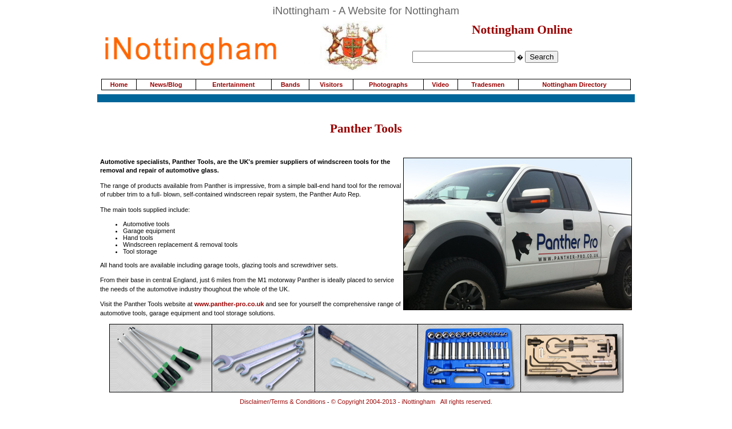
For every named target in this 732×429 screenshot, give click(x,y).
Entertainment (233, 84)
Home (119, 84)
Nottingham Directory (574, 84)
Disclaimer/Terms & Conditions (282, 401)
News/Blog (166, 84)
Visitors (331, 84)
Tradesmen (487, 84)
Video (440, 84)
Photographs (388, 84)
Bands (290, 84)
